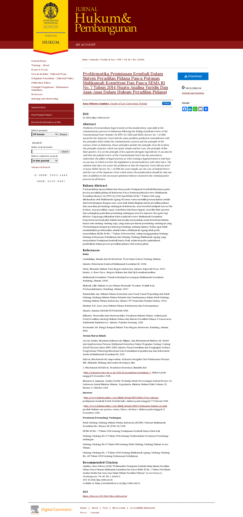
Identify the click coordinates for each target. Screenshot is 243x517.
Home (85, 59)
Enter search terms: (42, 147)
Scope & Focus (39, 69)
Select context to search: (44, 155)
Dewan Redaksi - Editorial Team (48, 74)
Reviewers (37, 94)
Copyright (94, 512)
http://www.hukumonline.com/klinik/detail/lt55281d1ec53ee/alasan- (121, 397)
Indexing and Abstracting (44, 98)
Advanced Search (40, 167)
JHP (119, 59)
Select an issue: (39, 130)
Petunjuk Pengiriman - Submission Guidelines (49, 88)
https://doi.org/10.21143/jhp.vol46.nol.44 (105, 496)
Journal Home (38, 60)
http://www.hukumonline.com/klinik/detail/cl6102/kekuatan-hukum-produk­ (125, 405)
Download (193, 76)
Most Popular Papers (41, 114)
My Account (118, 507)
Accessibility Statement (142, 507)
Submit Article (38, 107)
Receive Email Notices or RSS (46, 122)
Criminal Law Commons (193, 93)
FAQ (105, 507)
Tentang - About (40, 65)
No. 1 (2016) (138, 59)
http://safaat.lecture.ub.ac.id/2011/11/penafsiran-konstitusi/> (117, 372)
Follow (166, 103)
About (95, 507)
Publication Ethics (41, 82)
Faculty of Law (108, 59)
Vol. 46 (127, 59)
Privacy (83, 512)
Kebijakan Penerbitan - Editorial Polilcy (52, 78)
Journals (94, 59)
